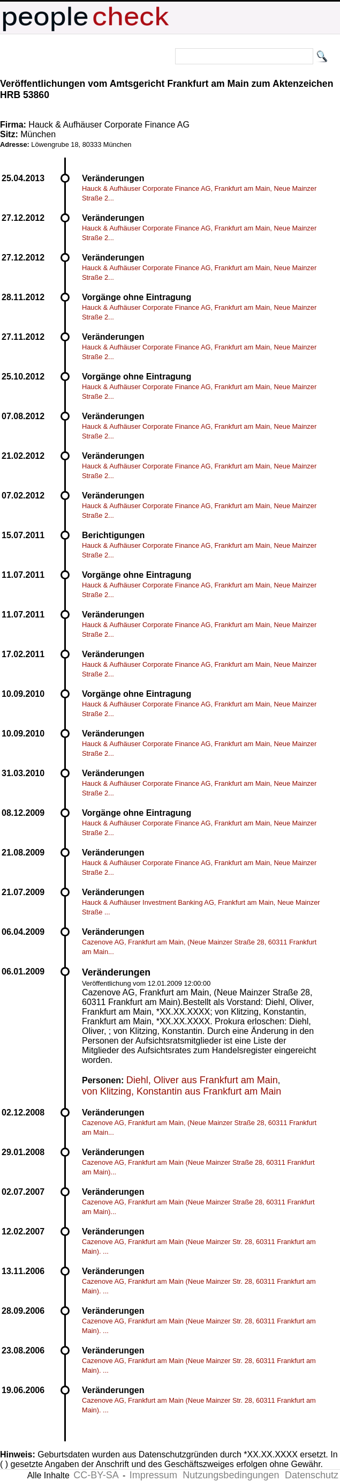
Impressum (153, 1475)
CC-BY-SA (95, 1475)
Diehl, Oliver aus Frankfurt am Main (202, 1080)
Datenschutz (311, 1475)
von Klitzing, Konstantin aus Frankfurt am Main (181, 1091)
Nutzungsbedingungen (231, 1475)
